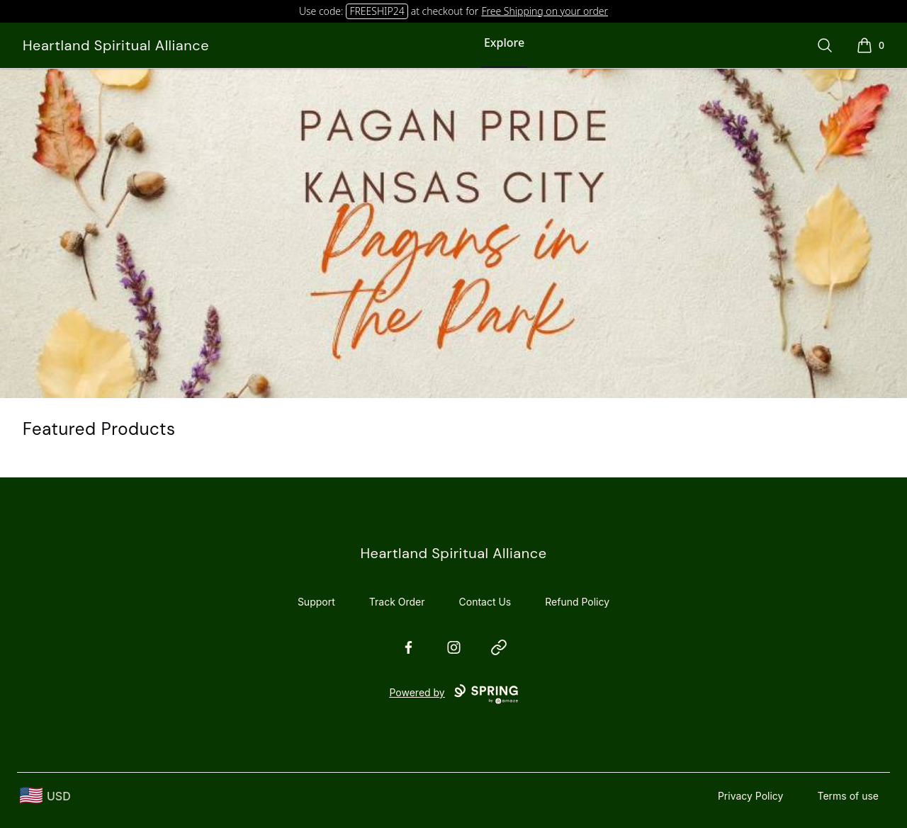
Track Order (397, 602)
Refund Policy (577, 602)
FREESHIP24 (376, 11)
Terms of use (848, 796)
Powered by (453, 694)
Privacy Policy (751, 796)
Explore (504, 42)
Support (316, 602)
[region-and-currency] (45, 796)
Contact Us (485, 602)
